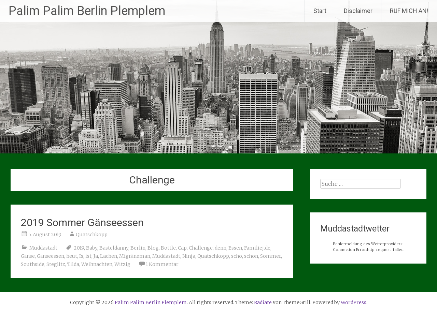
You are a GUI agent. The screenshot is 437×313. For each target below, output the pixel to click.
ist (88, 256)
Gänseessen (50, 256)
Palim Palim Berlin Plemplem (87, 11)
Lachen (108, 256)
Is (81, 256)
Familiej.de (257, 248)
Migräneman (134, 256)
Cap (182, 248)
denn (220, 248)
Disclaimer (358, 10)
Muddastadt (43, 248)
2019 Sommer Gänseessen (82, 222)
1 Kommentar (162, 264)
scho (236, 256)
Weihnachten (96, 264)
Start (319, 10)
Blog (153, 248)
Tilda (73, 264)
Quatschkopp (92, 235)
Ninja (188, 256)
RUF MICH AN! (409, 10)
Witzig (122, 264)
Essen (235, 248)
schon (251, 256)
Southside (32, 264)
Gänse (28, 256)
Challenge (201, 248)
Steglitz (55, 264)
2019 (79, 248)
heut (71, 256)
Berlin (137, 248)
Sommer (270, 256)
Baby (91, 248)
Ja (96, 256)
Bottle (168, 248)
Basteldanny (113, 248)
